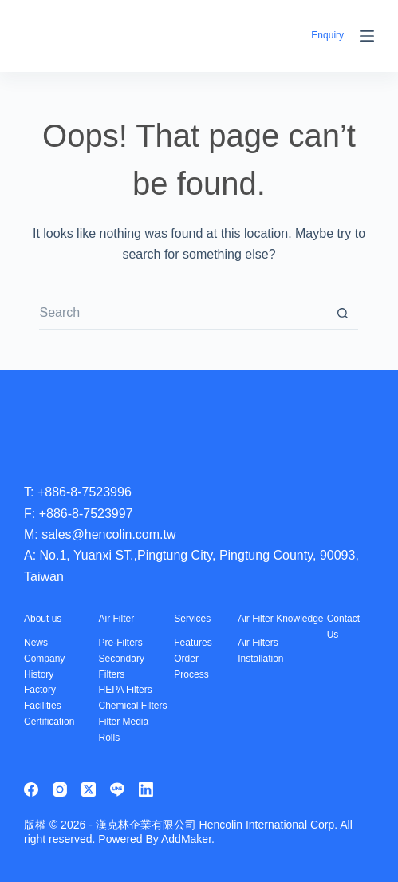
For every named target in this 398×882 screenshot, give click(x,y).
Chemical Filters (133, 705)
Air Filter (117, 618)
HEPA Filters (125, 689)
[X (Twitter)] (88, 789)
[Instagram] (60, 789)
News (36, 642)
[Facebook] (31, 789)
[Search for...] (182, 314)
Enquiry (327, 35)
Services (192, 618)
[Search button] (342, 314)
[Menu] (367, 36)
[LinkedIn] (146, 789)
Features (192, 642)
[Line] (117, 789)
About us (42, 618)
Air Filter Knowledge (280, 618)
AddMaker (186, 839)
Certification (49, 721)
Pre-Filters (121, 642)
